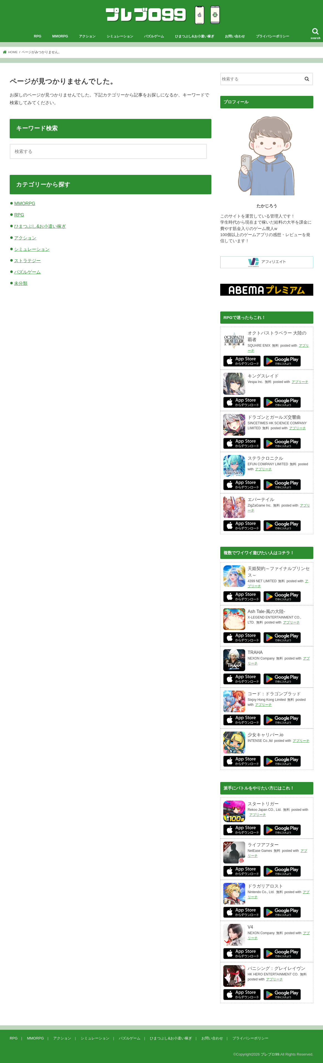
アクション (87, 36)
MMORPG (60, 36)
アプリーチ (300, 382)
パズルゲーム (154, 36)
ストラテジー (27, 260)
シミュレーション (120, 36)
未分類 (20, 283)
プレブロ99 (270, 1054)
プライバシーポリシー (272, 36)
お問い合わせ (235, 36)
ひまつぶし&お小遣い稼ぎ (194, 36)
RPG (37, 36)
